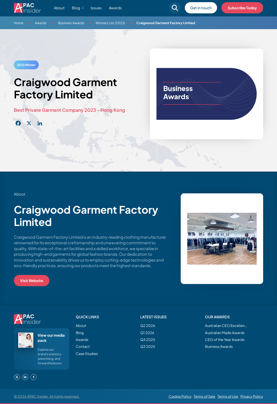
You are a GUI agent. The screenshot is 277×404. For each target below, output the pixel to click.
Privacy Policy (251, 396)
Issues (96, 7)
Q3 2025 (147, 346)
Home (18, 23)
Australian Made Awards (225, 332)
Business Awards (71, 23)
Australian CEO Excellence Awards (226, 325)
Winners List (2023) (110, 23)
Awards (115, 7)
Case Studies (87, 353)
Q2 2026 (147, 325)
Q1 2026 (147, 332)
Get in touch (201, 7)
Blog (80, 332)
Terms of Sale (204, 396)
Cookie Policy (180, 396)
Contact (83, 346)
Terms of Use (227, 396)
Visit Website (31, 280)
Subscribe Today (242, 7)
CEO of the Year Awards (224, 339)
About (59, 7)
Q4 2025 (147, 339)
